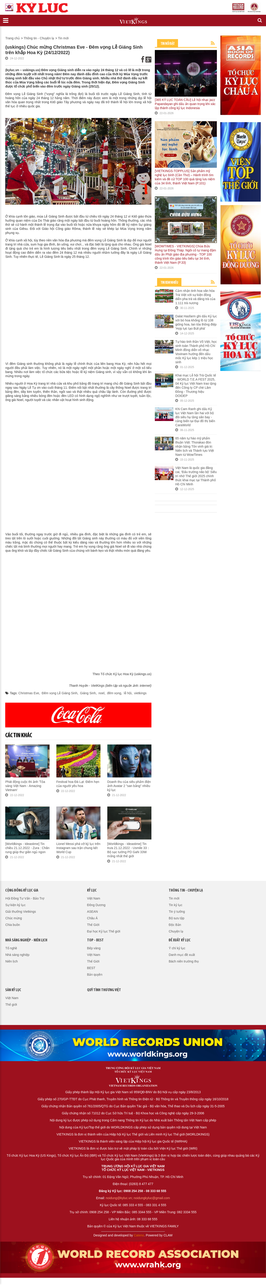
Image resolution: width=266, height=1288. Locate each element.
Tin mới (63, 38)
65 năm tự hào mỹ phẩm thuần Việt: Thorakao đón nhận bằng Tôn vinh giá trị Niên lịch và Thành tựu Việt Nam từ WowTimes (194, 446)
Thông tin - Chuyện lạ (39, 38)
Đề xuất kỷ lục (180, 940)
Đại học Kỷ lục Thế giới (103, 931)
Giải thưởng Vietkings (20, 911)
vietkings (140, 693)
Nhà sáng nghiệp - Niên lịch (26, 940)
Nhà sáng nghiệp (17, 955)
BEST (91, 968)
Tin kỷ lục (175, 905)
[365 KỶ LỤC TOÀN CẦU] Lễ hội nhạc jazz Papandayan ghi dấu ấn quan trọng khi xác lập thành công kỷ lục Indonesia (185, 104)
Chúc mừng (13, 918)
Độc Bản (175, 925)
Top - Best (95, 940)
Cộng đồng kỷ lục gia (21, 890)
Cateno (139, 1235)
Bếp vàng (93, 948)
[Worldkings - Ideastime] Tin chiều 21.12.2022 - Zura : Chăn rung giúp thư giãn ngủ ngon (27, 848)
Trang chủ (12, 38)
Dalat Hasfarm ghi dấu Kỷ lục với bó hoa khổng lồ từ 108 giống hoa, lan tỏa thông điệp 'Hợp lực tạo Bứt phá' (196, 322)
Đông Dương (96, 905)
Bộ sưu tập (176, 918)
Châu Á (92, 918)
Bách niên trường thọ (184, 961)
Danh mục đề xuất (182, 955)
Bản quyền (94, 974)
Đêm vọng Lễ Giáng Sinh (59, 693)
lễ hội (127, 693)
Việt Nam (93, 898)
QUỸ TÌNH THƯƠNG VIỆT (104, 990)
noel (101, 693)
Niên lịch (11, 961)
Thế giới (11, 1004)
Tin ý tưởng (177, 911)
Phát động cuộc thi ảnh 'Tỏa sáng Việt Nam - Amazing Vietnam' (25, 786)
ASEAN (92, 911)
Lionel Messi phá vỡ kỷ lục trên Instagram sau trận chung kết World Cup (78, 848)
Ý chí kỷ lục (177, 948)
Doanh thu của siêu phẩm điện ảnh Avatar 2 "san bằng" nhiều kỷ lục (129, 786)
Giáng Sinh (88, 693)
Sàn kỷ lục (13, 990)
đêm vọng (114, 693)
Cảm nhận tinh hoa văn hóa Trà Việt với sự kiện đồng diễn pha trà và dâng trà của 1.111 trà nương (195, 297)
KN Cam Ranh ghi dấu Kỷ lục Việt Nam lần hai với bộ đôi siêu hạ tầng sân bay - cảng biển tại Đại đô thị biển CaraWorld (195, 417)
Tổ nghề (11, 948)
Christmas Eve (28, 693)
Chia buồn (12, 925)
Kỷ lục (92, 890)
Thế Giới (93, 925)
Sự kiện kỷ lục (15, 905)
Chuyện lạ (176, 931)
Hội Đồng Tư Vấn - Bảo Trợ (24, 898)
